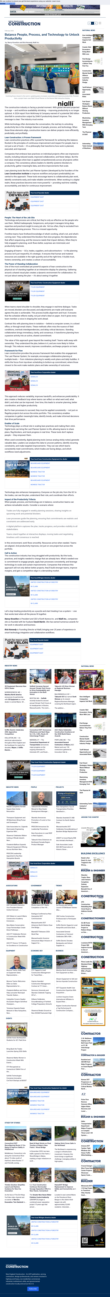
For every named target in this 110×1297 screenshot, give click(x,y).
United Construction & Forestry (44, 582)
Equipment (10, 951)
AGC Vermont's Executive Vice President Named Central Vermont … (16, 907)
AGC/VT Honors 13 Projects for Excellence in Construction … (17, 945)
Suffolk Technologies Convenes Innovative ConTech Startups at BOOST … (17, 1079)
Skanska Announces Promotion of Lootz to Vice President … (41, 820)
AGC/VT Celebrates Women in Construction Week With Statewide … (16, 936)
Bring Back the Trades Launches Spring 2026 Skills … (17, 1051)
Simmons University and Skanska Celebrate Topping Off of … (41, 992)
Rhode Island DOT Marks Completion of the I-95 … (40, 906)
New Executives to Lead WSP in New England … (41, 834)
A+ (95, 23)
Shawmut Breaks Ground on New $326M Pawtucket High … (41, 1013)
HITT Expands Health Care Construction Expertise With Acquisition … (66, 990)
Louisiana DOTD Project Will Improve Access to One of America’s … (86, 947)
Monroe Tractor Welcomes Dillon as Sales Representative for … (16, 983)
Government (36, 886)
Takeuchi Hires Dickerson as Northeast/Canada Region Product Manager (41, 842)
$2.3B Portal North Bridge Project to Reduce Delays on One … (86, 927)
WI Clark (34, 586)
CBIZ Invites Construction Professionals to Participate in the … (66, 918)
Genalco (34, 377)
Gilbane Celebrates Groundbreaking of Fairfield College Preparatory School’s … (41, 1002)
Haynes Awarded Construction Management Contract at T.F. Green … (40, 983)
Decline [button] (2, 4)
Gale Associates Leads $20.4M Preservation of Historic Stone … (64, 847)
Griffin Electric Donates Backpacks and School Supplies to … (64, 943)
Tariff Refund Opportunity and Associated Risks (85, 752)
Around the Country (90, 817)
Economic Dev (37, 951)
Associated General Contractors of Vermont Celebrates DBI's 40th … (64, 934)
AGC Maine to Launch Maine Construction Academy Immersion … (17, 918)
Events (9, 1018)
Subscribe (33, 1289)
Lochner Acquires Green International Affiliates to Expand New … (65, 999)
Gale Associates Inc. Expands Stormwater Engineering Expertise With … (17, 829)
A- (89, 23)
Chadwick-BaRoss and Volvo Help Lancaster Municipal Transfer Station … (17, 992)
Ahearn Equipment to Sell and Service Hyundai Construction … (66, 981)
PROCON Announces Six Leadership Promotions (40, 828)
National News (88, 30)
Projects (60, 787)
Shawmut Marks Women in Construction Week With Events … (16, 1060)
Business (59, 951)
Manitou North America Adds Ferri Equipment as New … (66, 971)
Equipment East (37, 197)
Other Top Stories (12, 1123)
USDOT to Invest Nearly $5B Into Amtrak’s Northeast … (66, 839)
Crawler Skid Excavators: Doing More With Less (86, 712)
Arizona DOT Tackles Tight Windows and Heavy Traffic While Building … (87, 1150)
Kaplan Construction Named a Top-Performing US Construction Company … (66, 1008)
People (34, 787)
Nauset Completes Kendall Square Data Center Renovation (16, 809)
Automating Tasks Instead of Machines (87, 146)
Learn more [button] (56, 1)
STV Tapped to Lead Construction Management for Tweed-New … (40, 972)
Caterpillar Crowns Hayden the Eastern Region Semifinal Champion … (17, 1001)
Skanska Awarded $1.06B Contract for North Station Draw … (65, 820)
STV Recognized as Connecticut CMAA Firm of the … (16, 1069)
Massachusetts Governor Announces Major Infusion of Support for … (41, 940)
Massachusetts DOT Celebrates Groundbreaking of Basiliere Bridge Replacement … (67, 830)
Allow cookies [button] (10, 4)
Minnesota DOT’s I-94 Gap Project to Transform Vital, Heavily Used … (87, 1190)
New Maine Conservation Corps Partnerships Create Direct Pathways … (16, 927)
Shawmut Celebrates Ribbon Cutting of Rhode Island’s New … (17, 838)
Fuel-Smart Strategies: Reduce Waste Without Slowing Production (86, 767)
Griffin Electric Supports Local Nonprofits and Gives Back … (66, 926)
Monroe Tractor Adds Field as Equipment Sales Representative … (16, 972)
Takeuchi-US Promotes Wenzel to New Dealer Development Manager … (40, 809)
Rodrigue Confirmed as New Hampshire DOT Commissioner (41, 916)
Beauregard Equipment (40, 463)
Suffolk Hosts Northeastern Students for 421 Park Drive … (16, 1040)
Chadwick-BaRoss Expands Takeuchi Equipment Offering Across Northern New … (17, 847)
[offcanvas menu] (100, 23)
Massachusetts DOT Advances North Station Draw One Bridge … (41, 925)
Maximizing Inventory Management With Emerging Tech (87, 122)
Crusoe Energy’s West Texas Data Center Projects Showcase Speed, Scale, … (87, 1170)
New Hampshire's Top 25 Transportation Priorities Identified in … (65, 809)
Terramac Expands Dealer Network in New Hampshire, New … (16, 1010)
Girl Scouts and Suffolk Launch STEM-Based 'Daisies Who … (66, 907)
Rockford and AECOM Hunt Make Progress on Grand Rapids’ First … (87, 1064)
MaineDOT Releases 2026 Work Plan (40, 933)
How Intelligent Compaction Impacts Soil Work (86, 699)
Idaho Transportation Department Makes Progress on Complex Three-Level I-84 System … (87, 1128)
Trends (59, 886)
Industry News (11, 666)
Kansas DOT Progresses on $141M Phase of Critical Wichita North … (87, 1084)
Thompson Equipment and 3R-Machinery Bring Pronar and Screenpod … (16, 820)
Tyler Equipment (38, 287)
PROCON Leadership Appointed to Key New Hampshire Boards (14, 856)
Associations (11, 886)
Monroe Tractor (38, 472)
